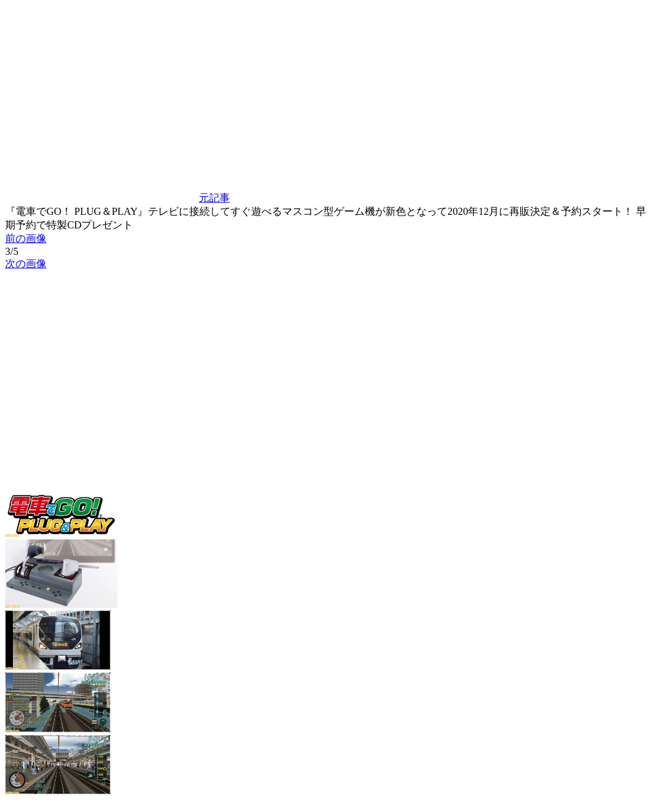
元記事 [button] (117, 197)
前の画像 (25, 238)
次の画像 (25, 263)
